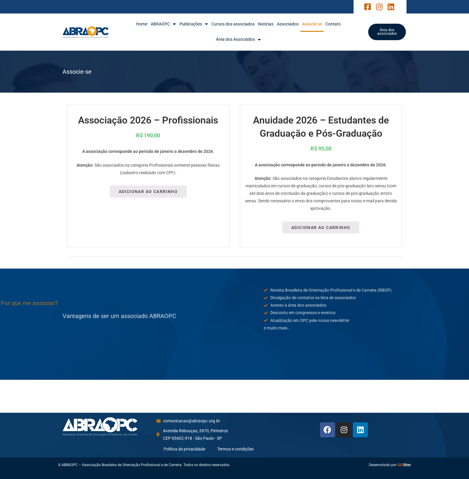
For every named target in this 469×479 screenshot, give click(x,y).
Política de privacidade (184, 449)
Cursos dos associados (233, 24)
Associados (288, 24)
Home (141, 24)
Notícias (265, 24)
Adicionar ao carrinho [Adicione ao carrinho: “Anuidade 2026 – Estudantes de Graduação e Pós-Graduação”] (320, 227)
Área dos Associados (238, 39)
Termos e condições (235, 449)
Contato (333, 24)
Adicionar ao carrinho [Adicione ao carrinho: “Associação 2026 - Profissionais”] (148, 191)
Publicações (193, 24)
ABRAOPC (163, 24)
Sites (404, 465)
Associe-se (312, 24)
